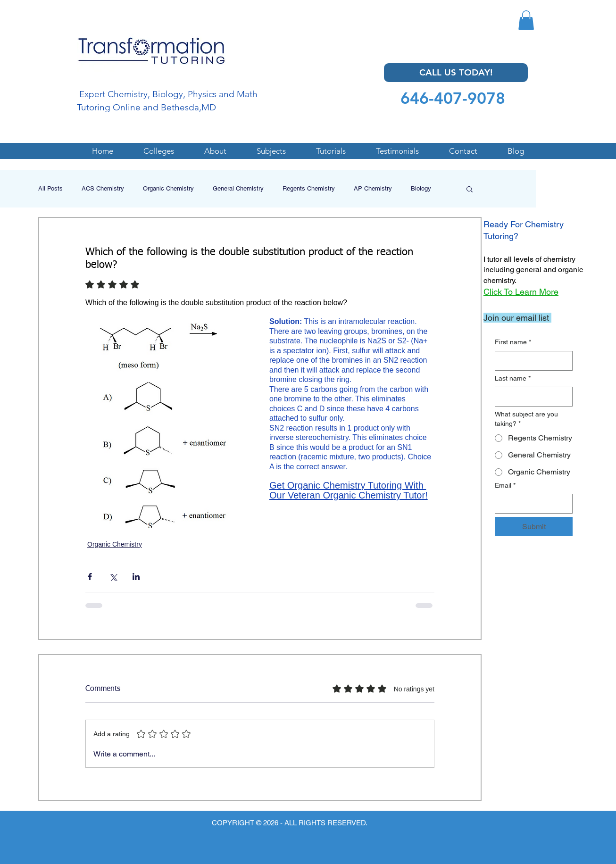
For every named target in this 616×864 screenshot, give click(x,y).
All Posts (50, 188)
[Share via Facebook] (89, 576)
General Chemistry (238, 188)
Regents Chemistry (309, 188)
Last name (513, 378)
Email (505, 485)
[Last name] (530, 396)
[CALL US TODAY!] (456, 72)
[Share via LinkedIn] (136, 576)
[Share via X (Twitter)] (112, 576)
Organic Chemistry (168, 188)
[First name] (530, 360)
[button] (526, 20)
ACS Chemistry (103, 188)
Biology (421, 188)
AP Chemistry (373, 188)
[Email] (530, 503)
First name (513, 342)
